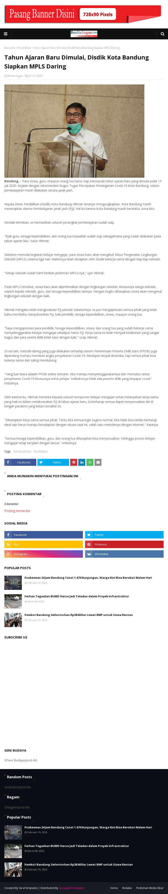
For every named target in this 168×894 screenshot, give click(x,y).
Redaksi (127, 888)
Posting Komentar (17, 511)
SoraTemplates (28, 888)
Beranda (9, 48)
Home (114, 888)
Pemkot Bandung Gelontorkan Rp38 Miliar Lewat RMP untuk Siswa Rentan (78, 615)
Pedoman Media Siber (150, 888)
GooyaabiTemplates (71, 888)
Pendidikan (24, 48)
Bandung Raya (22, 451)
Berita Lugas (15, 76)
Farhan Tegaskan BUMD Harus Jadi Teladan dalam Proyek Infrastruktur (76, 596)
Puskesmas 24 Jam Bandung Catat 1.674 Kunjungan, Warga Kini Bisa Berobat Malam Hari (88, 578)
